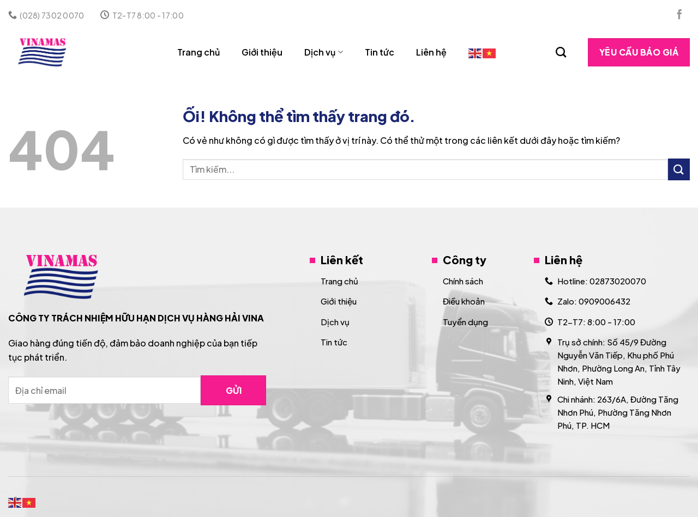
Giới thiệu (262, 52)
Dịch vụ (323, 52)
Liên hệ (431, 52)
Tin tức (379, 52)
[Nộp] (679, 169)
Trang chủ (198, 52)
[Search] (561, 52)
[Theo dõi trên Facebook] (679, 15)
